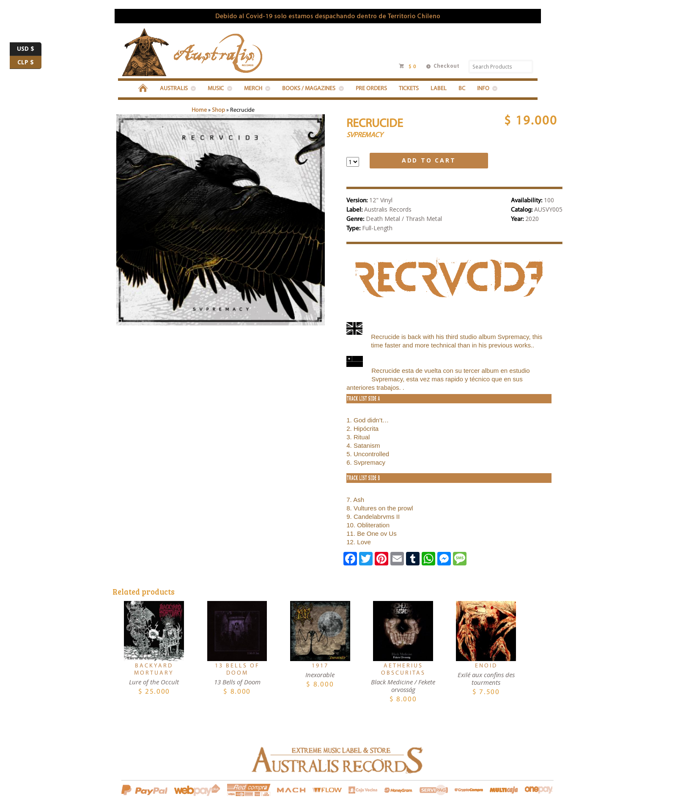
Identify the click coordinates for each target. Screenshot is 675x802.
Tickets (409, 88)
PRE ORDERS (371, 88)
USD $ (29, 49)
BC (461, 88)
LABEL (439, 88)
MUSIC (216, 88)
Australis (174, 88)
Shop (218, 110)
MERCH (253, 88)
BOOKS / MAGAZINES (308, 88)
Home (199, 110)
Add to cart (429, 160)
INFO (483, 88)
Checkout (446, 65)
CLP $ (29, 62)
